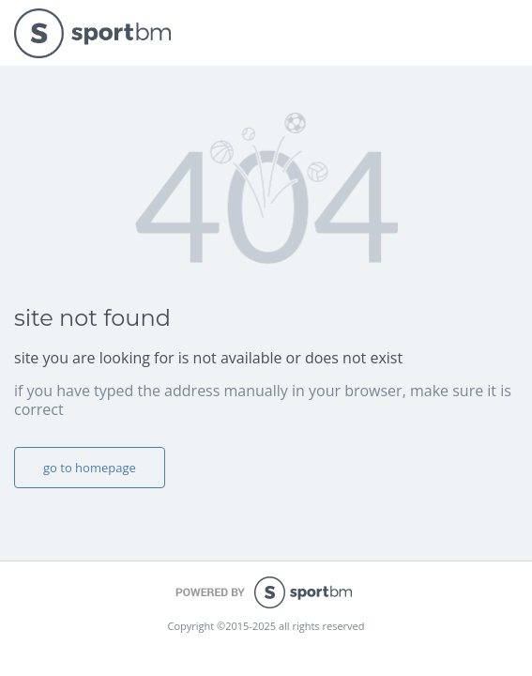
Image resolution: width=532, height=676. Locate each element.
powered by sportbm (266, 592)
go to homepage (89, 467)
